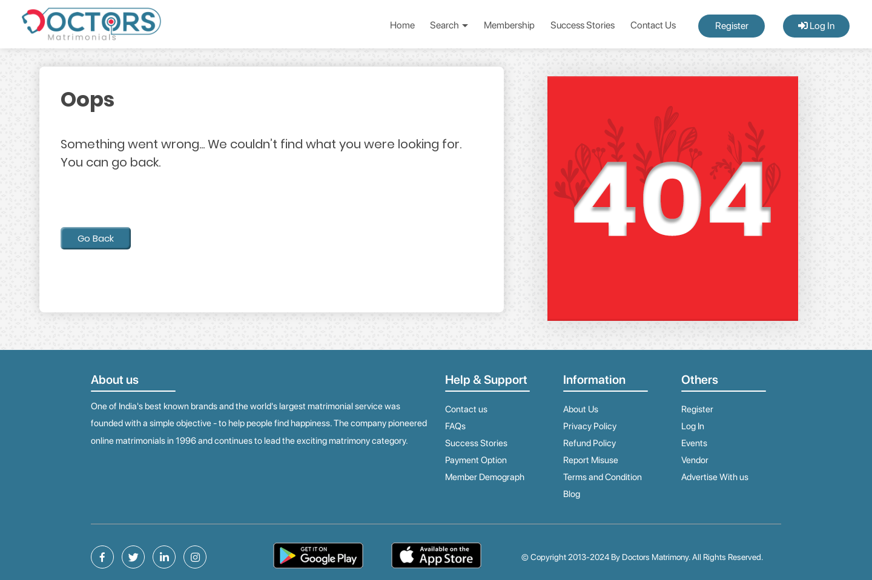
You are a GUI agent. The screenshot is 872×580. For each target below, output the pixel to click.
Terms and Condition (602, 477)
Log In (816, 25)
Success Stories (582, 25)
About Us (580, 409)
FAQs (455, 426)
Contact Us (653, 25)
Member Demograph (484, 477)
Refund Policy (589, 443)
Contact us (466, 409)
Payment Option (476, 460)
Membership (509, 25)
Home (402, 25)
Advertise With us (714, 477)
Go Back (96, 238)
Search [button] (449, 25)
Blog (571, 494)
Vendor (694, 460)
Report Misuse (590, 460)
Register (731, 25)
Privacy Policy (589, 426)
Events (694, 443)
